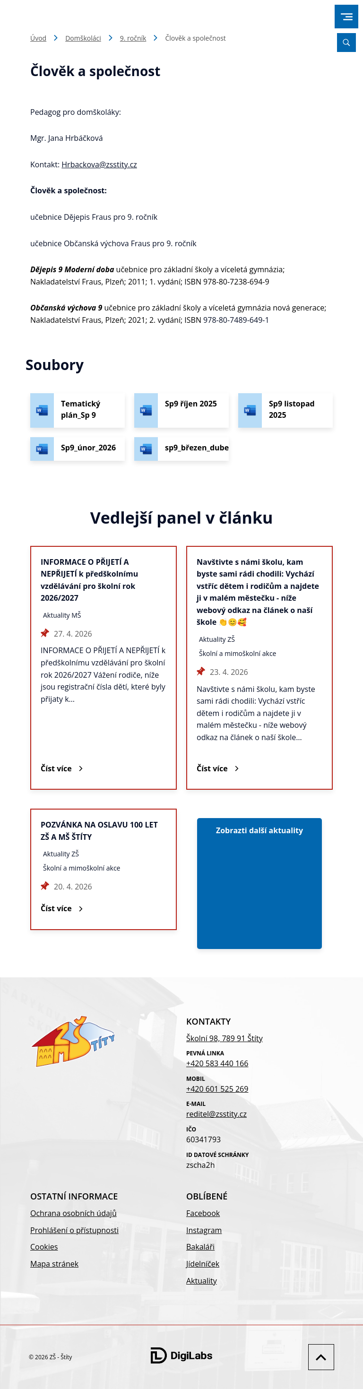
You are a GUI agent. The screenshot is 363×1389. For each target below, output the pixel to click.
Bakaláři (200, 1247)
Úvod (38, 38)
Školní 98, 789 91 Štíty (224, 1038)
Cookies (44, 1247)
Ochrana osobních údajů (73, 1213)
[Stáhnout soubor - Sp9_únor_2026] (77, 449)
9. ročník (133, 38)
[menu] (346, 16)
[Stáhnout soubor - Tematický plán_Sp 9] (77, 410)
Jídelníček (202, 1264)
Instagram (204, 1230)
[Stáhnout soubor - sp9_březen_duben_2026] (181, 449)
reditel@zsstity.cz (216, 1114)
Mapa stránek (54, 1264)
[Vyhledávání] (346, 42)
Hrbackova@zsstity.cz (99, 164)
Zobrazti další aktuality (259, 830)
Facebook (203, 1213)
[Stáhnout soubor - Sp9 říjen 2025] (181, 410)
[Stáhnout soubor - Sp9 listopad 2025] (285, 410)
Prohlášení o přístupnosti (74, 1230)
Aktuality (201, 1281)
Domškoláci (83, 38)
